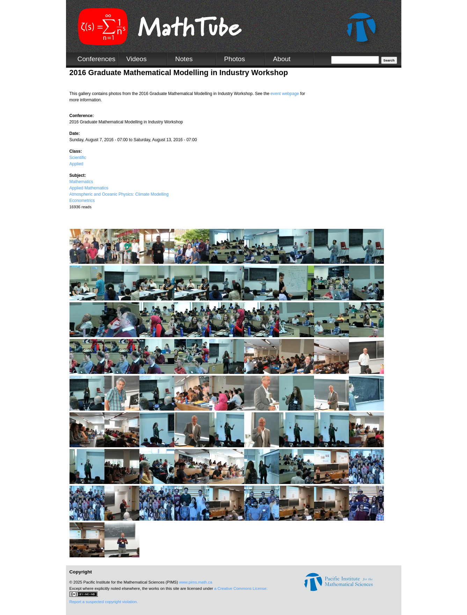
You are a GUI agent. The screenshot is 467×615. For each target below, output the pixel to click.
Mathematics (81, 181)
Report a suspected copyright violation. (104, 602)
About (282, 59)
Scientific (78, 157)
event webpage (285, 93)
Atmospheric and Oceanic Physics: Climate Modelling (119, 194)
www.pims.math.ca (195, 582)
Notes (184, 59)
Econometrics (82, 200)
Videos (136, 59)
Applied (76, 163)
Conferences (97, 59)
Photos (234, 59)
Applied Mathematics (89, 188)
